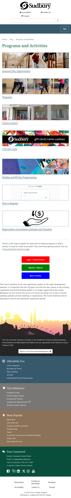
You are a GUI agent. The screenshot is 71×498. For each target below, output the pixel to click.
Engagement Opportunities (19, 402)
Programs (7, 97)
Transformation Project (15, 396)
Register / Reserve (35, 268)
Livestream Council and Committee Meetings (24, 435)
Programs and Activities (25, 39)
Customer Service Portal (22, 456)
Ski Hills (10, 375)
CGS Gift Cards (9, 148)
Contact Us (47, 12)
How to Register (10, 203)
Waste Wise (11, 419)
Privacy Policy (19, 482)
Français (26, 16)
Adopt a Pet (11, 438)
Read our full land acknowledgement (34, 351)
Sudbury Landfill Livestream (17, 426)
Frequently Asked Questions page (16, 249)
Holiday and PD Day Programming (19, 177)
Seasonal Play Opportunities (16, 71)
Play (11, 39)
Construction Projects (15, 399)
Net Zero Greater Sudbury (16, 405)
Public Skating (12, 372)
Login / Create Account (35, 259)
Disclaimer (52, 482)
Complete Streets (13, 392)
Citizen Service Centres (23, 465)
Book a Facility (35, 276)
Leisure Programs (13, 365)
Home (4, 39)
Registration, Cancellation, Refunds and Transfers (27, 229)
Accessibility (26, 12)
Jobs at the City (12, 423)
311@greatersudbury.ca (21, 459)
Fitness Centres (10, 122)
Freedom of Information (35, 482)
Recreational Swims (14, 368)
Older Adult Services (14, 441)
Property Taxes (12, 429)
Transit (9, 432)
